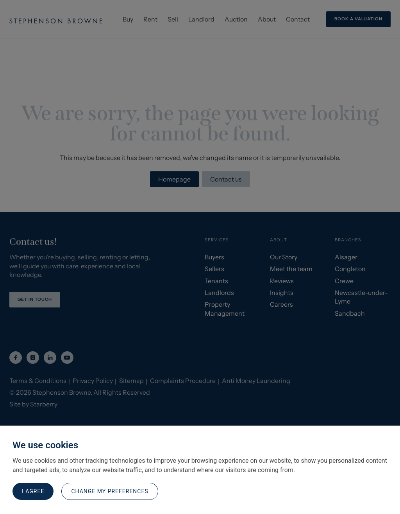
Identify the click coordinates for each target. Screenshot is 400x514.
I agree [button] (33, 491)
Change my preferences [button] (109, 491)
